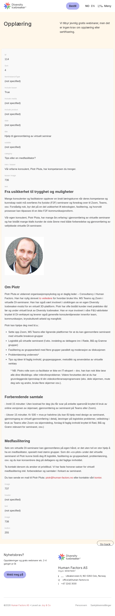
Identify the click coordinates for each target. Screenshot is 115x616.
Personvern (81, 605)
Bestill (72, 6)
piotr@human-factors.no (59, 477)
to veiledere (45, 298)
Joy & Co (46, 605)
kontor (97, 477)
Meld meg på (15, 574)
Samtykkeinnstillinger (101, 605)
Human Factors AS (15, 6)
